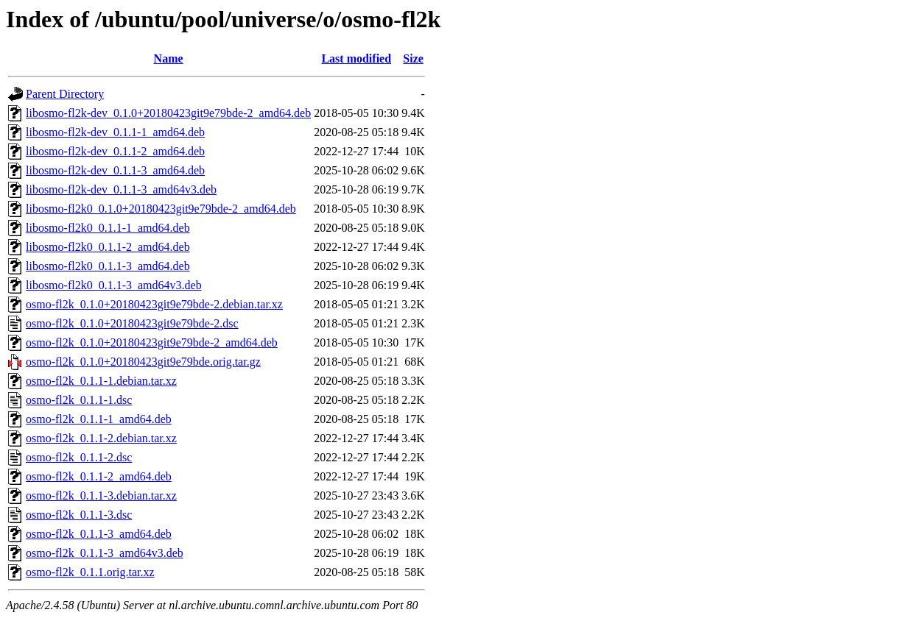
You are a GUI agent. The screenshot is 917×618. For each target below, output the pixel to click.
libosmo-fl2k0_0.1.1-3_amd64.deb (108, 266)
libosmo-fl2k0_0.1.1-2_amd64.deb (108, 247)
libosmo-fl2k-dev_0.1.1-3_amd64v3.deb (121, 189)
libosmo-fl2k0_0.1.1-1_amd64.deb (108, 227)
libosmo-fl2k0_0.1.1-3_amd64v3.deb (114, 285)
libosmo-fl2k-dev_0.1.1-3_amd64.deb (115, 170)
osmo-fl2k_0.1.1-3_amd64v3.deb (104, 553)
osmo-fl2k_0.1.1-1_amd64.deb (99, 419)
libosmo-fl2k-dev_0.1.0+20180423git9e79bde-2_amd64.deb (168, 113)
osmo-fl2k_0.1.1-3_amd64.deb (99, 534)
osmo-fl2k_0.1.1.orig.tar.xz (90, 572)
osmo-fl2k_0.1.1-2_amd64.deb (99, 476)
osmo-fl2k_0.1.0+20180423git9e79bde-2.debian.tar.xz (154, 304)
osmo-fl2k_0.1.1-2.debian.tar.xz (101, 438)
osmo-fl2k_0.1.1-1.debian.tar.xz (101, 380)
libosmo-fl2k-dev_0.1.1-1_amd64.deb (115, 132)
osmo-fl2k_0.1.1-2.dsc (79, 457)
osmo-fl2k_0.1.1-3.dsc (79, 514)
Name (168, 58)
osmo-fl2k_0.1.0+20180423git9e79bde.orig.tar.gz (143, 361)
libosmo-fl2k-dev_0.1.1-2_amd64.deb (115, 151)
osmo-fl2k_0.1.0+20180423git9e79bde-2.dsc (132, 323)
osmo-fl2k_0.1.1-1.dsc (79, 400)
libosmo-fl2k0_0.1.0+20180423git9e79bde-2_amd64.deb (161, 208)
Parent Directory (65, 94)
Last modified (356, 58)
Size (413, 58)
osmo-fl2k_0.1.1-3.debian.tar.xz (101, 495)
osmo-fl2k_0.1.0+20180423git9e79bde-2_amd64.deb (152, 342)
